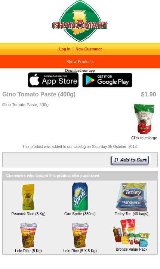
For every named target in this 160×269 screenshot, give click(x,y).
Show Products (80, 61)
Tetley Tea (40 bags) (131, 214)
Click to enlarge (144, 136)
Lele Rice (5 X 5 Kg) (80, 251)
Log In (65, 49)
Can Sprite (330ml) (80, 214)
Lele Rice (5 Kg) (28, 251)
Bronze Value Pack (131, 249)
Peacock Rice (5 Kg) (28, 214)
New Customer (89, 49)
